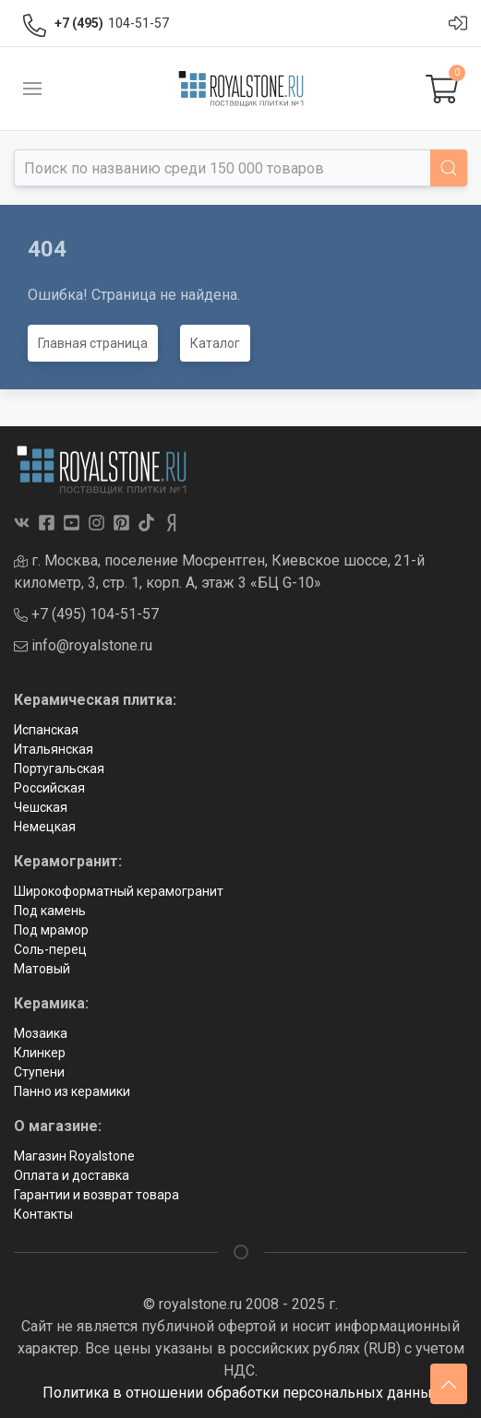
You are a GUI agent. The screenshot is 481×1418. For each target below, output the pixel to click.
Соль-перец (50, 949)
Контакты (43, 1214)
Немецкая (45, 826)
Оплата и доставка (71, 1175)
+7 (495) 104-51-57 (86, 614)
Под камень (50, 910)
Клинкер (40, 1052)
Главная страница (93, 343)
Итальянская (53, 749)
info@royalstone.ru (83, 645)
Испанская (46, 729)
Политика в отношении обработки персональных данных (240, 1392)
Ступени (39, 1072)
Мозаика (40, 1033)
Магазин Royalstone (74, 1156)
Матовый (42, 968)
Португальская (59, 768)
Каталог (215, 343)
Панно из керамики (72, 1091)
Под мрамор (51, 930)
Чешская (40, 807)
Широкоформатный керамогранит (118, 891)
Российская (49, 787)
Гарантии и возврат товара (96, 1194)
